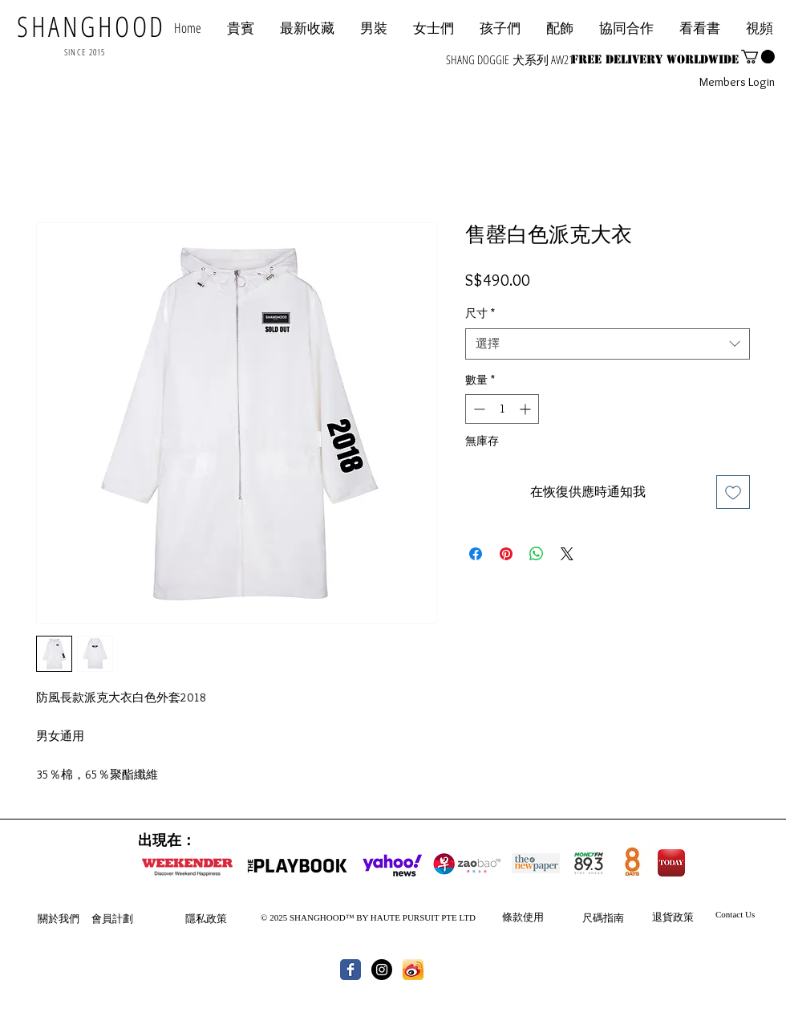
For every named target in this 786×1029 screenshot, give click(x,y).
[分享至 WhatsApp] (536, 553)
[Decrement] (478, 409)
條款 (512, 916)
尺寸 (480, 313)
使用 (533, 916)
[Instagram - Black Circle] (381, 969)
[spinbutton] (502, 409)
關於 (48, 918)
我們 (69, 918)
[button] (626, 28)
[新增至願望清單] (733, 492)
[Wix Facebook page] (350, 969)
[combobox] (607, 344)
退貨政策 (673, 916)
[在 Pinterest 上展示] (506, 553)
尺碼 (592, 917)
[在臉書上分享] (475, 553)
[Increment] (527, 409)
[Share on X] (567, 553)
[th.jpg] (413, 969)
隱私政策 (206, 918)
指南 (613, 917)
